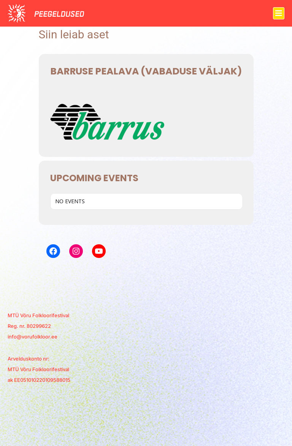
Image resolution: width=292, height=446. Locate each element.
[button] (278, 13)
